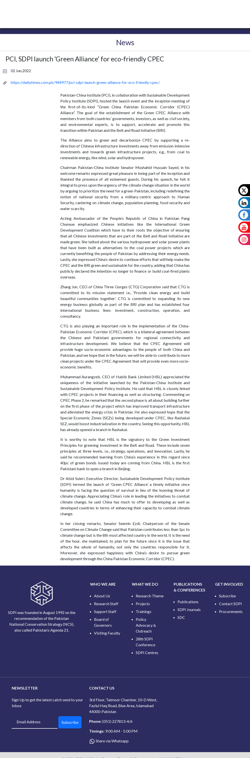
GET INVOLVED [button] (196, 9)
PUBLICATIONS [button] (135, 9)
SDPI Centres (147, 652)
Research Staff (106, 603)
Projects (143, 603)
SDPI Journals (189, 609)
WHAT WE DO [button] (105, 9)
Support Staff (105, 611)
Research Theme (150, 595)
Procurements (231, 611)
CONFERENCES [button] (165, 9)
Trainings (143, 611)
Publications (187, 601)
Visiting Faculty (107, 633)
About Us (102, 595)
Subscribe (227, 595)
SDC (181, 617)
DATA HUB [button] (223, 9)
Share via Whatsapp (112, 740)
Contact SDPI (230, 603)
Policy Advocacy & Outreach (146, 625)
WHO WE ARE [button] (76, 9)
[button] (241, 9)
